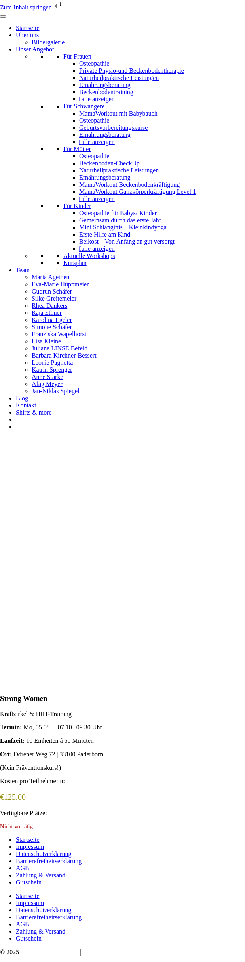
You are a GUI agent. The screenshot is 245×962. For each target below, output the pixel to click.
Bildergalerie (48, 42)
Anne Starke (47, 376)
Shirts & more (34, 412)
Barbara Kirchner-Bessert (64, 355)
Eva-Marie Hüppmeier (60, 284)
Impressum (30, 846)
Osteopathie (94, 63)
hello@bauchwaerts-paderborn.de (125, 952)
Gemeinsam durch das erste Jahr (120, 220)
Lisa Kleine (46, 341)
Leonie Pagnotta (52, 362)
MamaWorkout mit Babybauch (118, 113)
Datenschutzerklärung (43, 853)
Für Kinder (77, 206)
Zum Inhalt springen (31, 7)
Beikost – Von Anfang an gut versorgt (127, 241)
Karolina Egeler (52, 319)
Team (23, 270)
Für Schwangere (83, 106)
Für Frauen (77, 56)
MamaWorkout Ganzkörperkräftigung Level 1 (137, 191)
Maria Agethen (51, 277)
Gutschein (29, 882)
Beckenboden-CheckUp (109, 163)
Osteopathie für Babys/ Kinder (118, 213)
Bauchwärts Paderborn (49, 952)
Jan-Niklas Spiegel (55, 391)
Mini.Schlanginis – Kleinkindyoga (123, 227)
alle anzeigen (98, 99)
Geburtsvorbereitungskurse (113, 127)
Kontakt (26, 405)
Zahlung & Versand (40, 875)
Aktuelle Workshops (89, 255)
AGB (22, 868)
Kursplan (75, 262)
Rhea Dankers (49, 305)
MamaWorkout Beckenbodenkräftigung (129, 184)
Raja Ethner (47, 312)
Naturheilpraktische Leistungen (119, 77)
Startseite (28, 28)
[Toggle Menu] (3, 16)
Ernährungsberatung (105, 84)
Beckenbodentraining (106, 92)
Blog (22, 398)
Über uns (27, 35)
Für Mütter (77, 149)
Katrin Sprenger (52, 369)
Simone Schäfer (52, 327)
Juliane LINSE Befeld (59, 348)
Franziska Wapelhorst (59, 334)
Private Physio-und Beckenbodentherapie (131, 70)
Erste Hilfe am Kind (104, 234)
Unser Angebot (35, 49)
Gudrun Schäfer (52, 291)
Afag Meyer (47, 384)
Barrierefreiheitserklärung (49, 861)
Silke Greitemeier (54, 298)
